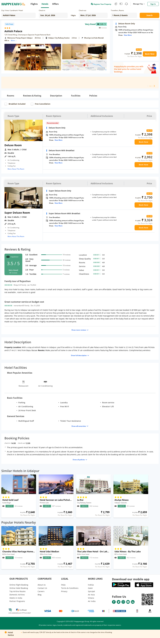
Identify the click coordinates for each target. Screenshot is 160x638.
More (14, 40)
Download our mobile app (130, 579)
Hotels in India (15, 598)
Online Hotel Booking (18, 588)
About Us (42, 585)
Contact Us (42, 588)
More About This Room (16, 169)
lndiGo (91, 585)
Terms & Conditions (69, 588)
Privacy (64, 591)
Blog (39, 594)
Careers (41, 591)
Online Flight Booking (18, 585)
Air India (91, 601)
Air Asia (91, 594)
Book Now (149, 54)
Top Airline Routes (17, 591)
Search (149, 15)
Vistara (91, 598)
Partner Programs (17, 601)
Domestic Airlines (17, 594)
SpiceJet (91, 591)
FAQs (63, 585)
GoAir (90, 588)
